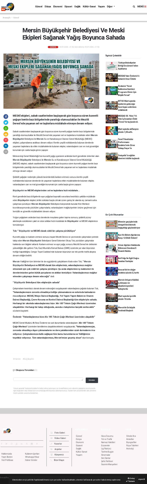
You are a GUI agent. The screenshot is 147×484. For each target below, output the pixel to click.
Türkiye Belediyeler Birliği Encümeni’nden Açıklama (128, 66)
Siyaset (68, 6)
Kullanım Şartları (32, 454)
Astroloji (130, 448)
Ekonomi (57, 6)
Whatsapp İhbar (32, 457)
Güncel (38, 6)
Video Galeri (58, 438)
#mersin (17, 359)
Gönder (92, 380)
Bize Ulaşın (57, 460)
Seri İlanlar (106, 458)
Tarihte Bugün (107, 452)
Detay (131, 478)
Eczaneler (105, 445)
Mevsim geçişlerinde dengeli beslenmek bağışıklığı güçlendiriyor (129, 225)
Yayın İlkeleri (6, 457)
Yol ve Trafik (106, 439)
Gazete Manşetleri (109, 464)
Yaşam (101, 6)
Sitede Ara (131, 436)
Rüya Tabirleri (132, 445)
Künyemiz (57, 454)
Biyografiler (131, 442)
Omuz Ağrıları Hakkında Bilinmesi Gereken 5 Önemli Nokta (129, 248)
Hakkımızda (6, 454)
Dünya (48, 6)
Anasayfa (7, 18)
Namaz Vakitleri (108, 442)
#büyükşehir (28, 359)
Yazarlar (56, 444)
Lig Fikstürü (106, 448)
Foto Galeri (58, 433)
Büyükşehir (19, 139)
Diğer (110, 6)
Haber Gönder (31, 460)
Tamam (130, 481)
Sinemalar (105, 455)
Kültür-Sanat (89, 6)
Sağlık (77, 6)
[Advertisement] (124, 188)
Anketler (130, 439)
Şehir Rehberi (107, 461)
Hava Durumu (107, 436)
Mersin (94, 135)
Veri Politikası (7, 460)
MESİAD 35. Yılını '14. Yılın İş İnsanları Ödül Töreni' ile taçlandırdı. (128, 119)
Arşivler (56, 449)
